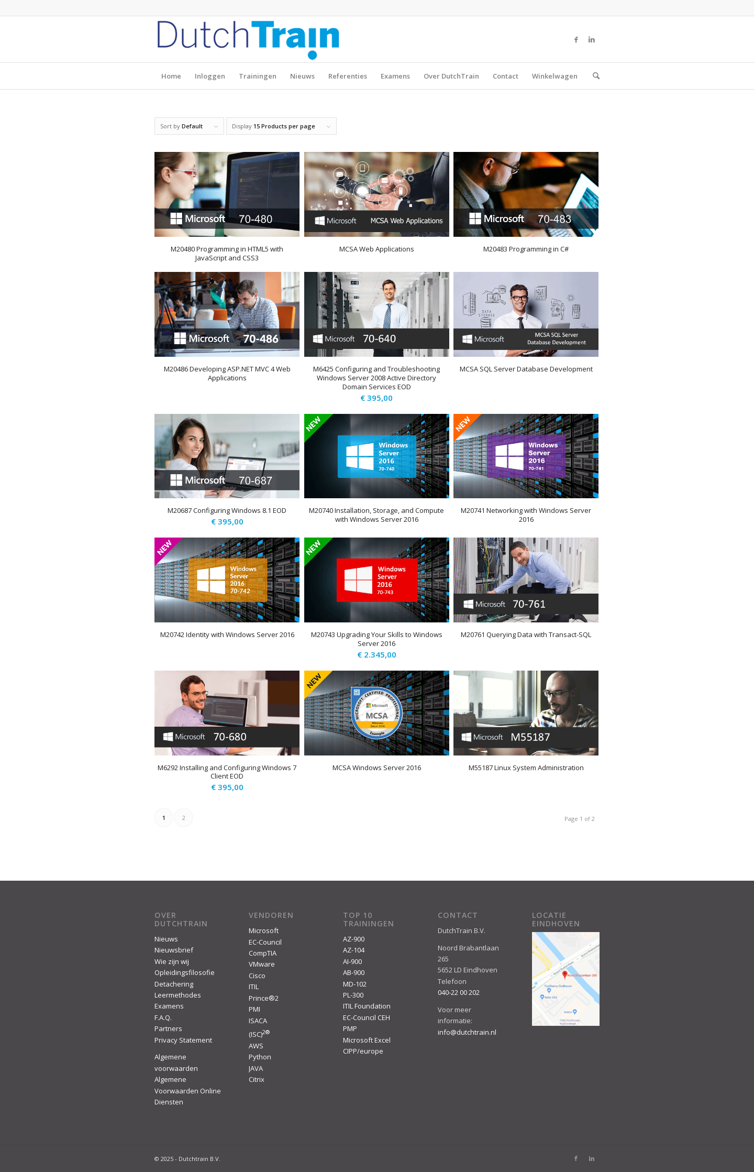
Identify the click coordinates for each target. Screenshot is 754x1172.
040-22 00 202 (459, 992)
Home (171, 76)
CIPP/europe (363, 1051)
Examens (395, 76)
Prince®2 (264, 998)
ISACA (258, 1020)
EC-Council (265, 942)
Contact (505, 76)
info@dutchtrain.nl (467, 1032)
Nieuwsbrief (173, 950)
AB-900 (353, 972)
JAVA (256, 1068)
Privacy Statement (183, 1040)
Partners (168, 1028)
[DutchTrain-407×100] (248, 39)
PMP (350, 1028)
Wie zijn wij (171, 961)
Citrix (256, 1079)
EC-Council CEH (366, 1017)
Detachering (173, 984)
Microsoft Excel (367, 1040)
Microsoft (264, 930)
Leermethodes (177, 995)
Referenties (347, 76)
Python (260, 1056)
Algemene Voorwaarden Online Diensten (187, 1091)
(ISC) (259, 1034)
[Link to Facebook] (576, 39)
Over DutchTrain (451, 76)
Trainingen (257, 76)
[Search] (593, 76)
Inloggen (210, 76)
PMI (254, 1009)
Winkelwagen (555, 76)
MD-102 (355, 984)
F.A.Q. (163, 1017)
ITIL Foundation (367, 1006)
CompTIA (262, 953)
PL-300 (353, 995)
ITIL (254, 986)
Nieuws (302, 76)
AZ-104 (353, 950)
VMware (262, 964)
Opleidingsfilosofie (184, 972)
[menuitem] (593, 76)
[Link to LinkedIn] (592, 39)
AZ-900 (353, 939)
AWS (256, 1045)
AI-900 (352, 961)
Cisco (257, 975)
